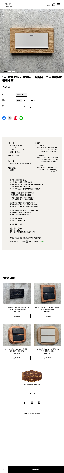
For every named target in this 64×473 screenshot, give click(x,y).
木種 (3, 100)
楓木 (25, 100)
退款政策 (37, 413)
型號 (3, 94)
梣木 (18, 100)
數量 (3, 106)
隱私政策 (32, 413)
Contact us (32, 393)
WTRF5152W (21, 95)
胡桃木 (32, 100)
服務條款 (26, 413)
